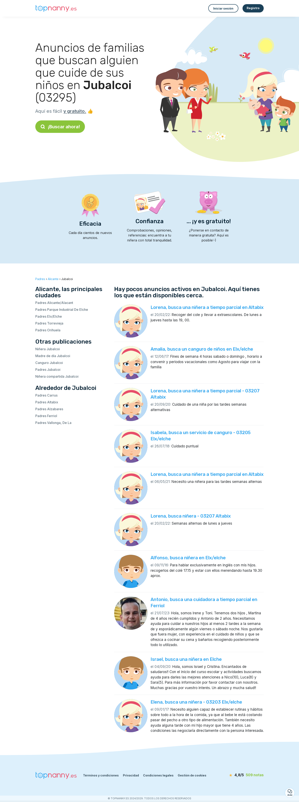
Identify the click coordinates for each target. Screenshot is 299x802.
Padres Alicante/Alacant (54, 303)
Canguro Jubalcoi (49, 363)
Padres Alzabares (49, 409)
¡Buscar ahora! (60, 126)
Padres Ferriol (46, 416)
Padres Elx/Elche (48, 316)
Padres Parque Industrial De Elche (61, 309)
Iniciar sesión (223, 8)
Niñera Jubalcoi (47, 349)
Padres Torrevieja (49, 323)
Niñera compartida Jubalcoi (56, 376)
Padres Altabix (46, 402)
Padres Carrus (46, 395)
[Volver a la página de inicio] (56, 8)
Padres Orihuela (47, 330)
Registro (253, 8)
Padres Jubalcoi (47, 369)
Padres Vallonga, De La (53, 423)
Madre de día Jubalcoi (52, 356)
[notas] (240, 775)
